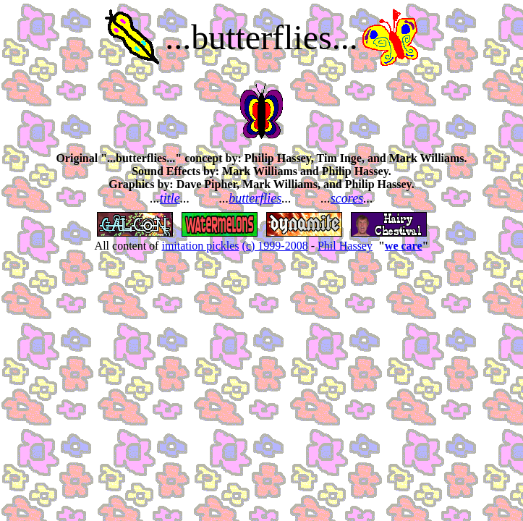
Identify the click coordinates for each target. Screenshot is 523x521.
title (170, 198)
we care (403, 246)
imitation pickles (200, 246)
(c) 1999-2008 (275, 246)
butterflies (255, 198)
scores (347, 198)
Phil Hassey (345, 246)
